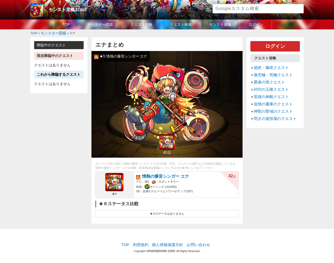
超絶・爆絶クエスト (269, 65)
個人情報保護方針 (167, 243)
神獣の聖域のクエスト (271, 102)
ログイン (256, 24)
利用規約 (143, 243)
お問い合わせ (194, 243)
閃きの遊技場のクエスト (272, 108)
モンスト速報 (220, 24)
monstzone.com (161, 248)
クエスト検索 (181, 24)
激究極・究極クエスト (271, 71)
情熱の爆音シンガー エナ (163, 175)
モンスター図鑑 (100, 24)
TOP (66, 24)
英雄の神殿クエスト (269, 90)
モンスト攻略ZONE (64, 9)
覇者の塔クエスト (267, 77)
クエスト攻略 (141, 24)
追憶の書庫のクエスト (271, 96)
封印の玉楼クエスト (269, 84)
